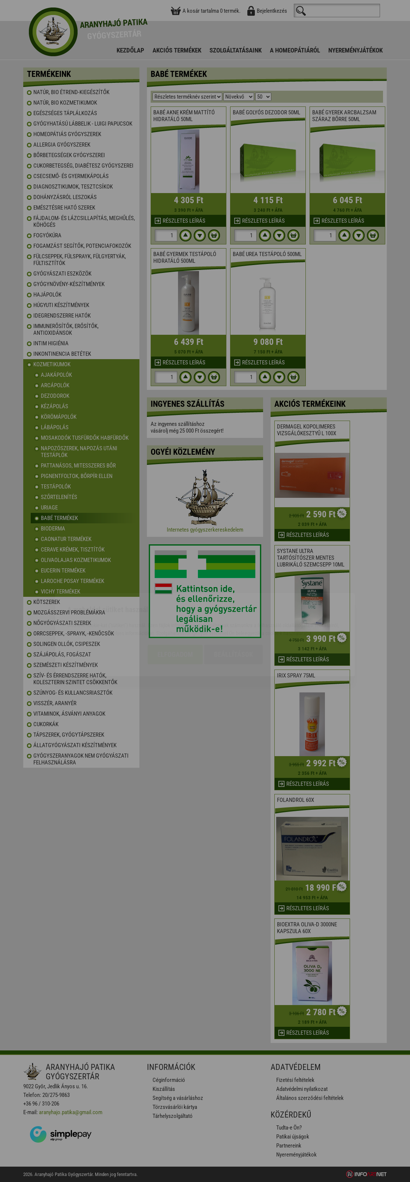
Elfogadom (175, 611)
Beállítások (233, 611)
